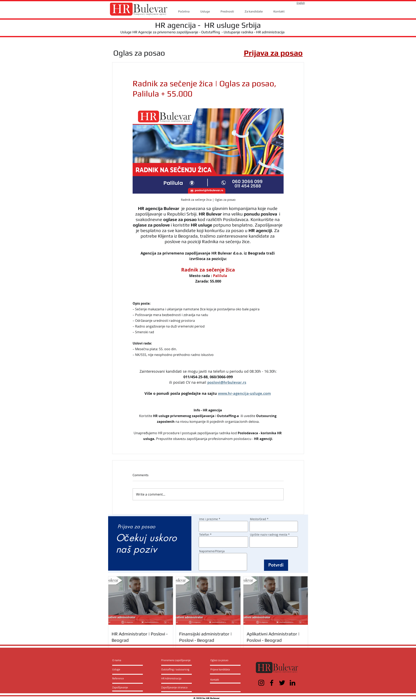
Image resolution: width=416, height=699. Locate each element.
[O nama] (127, 660)
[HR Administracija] (172, 678)
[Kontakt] (218, 680)
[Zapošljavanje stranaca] (174, 687)
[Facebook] (272, 683)
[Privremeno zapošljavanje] (176, 660)
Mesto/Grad (258, 519)
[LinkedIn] (292, 683)
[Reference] (123, 678)
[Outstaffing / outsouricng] (175, 669)
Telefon (204, 534)
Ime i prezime (208, 519)
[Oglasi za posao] (219, 660)
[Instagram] (261, 683)
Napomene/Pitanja (212, 551)
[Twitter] (282, 683)
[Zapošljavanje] (123, 687)
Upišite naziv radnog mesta (268, 534)
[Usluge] (124, 669)
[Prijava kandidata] (220, 669)
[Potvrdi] (276, 565)
